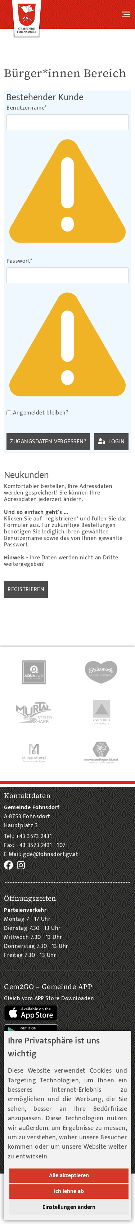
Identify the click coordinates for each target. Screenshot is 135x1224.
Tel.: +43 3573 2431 (28, 836)
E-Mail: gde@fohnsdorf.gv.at (41, 854)
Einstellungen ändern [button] (68, 1207)
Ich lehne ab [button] (69, 1191)
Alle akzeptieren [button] (69, 1175)
